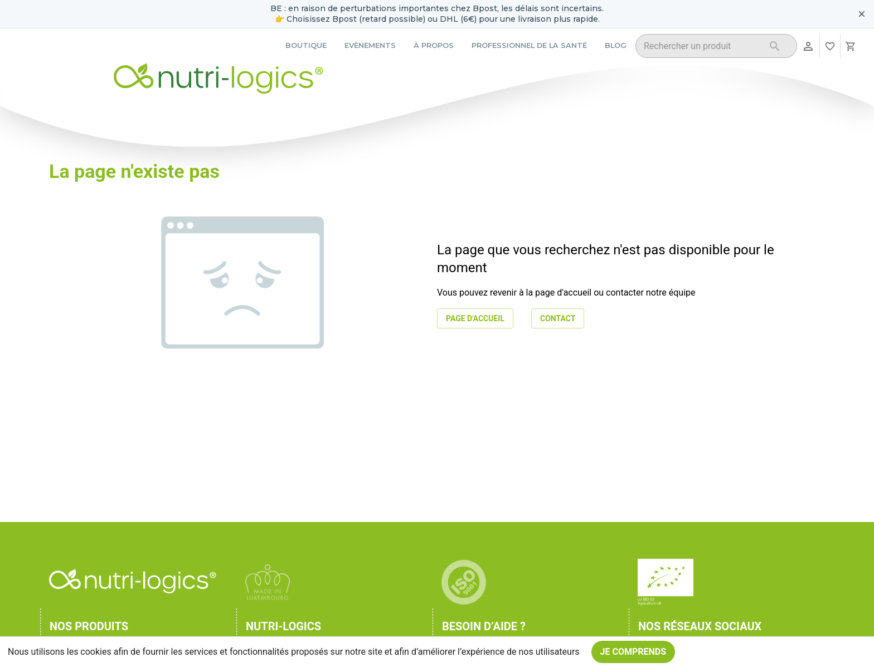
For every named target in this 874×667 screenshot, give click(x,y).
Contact (558, 318)
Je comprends (633, 652)
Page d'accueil (475, 318)
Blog (616, 45)
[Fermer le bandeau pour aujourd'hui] (862, 14)
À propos (434, 45)
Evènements (370, 45)
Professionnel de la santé (529, 45)
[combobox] (702, 47)
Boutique (306, 45)
